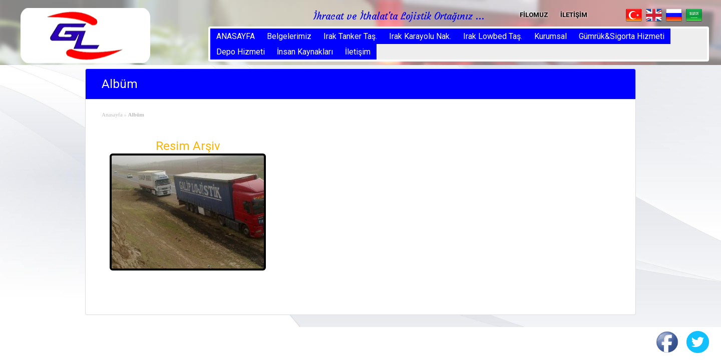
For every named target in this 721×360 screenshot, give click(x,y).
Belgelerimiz (289, 36)
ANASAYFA (235, 36)
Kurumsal (550, 36)
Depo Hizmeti (240, 51)
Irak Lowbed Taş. (492, 36)
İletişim (358, 51)
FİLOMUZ (534, 14)
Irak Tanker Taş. (350, 36)
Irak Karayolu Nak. (420, 36)
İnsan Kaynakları (305, 51)
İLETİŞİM (573, 14)
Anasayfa (112, 115)
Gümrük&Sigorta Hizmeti (621, 36)
